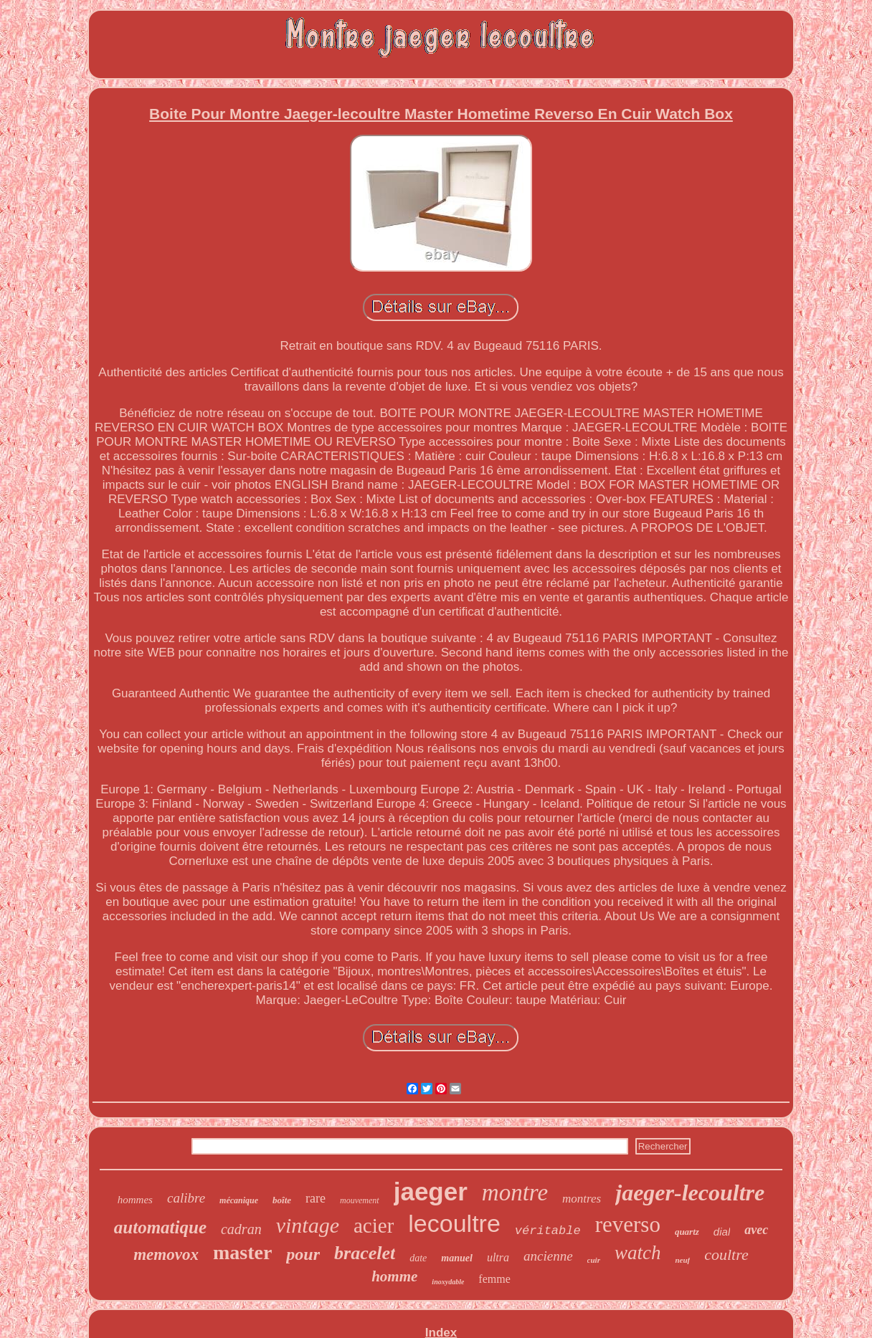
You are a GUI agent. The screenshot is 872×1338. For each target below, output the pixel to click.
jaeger (431, 1191)
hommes (135, 1199)
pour (303, 1254)
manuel (457, 1258)
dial (722, 1231)
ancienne (548, 1255)
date (418, 1258)
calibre (186, 1197)
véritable (548, 1231)
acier (374, 1225)
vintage (307, 1225)
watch (638, 1252)
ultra (498, 1257)
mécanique (238, 1200)
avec (756, 1230)
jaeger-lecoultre (689, 1192)
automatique (160, 1227)
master (242, 1252)
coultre (726, 1254)
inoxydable (448, 1282)
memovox (166, 1254)
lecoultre (454, 1223)
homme (394, 1276)
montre (515, 1192)
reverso (627, 1224)
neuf (682, 1260)
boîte (281, 1200)
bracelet (364, 1253)
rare (315, 1198)
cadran (241, 1229)
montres (581, 1198)
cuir (593, 1260)
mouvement (359, 1200)
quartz (687, 1231)
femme (494, 1279)
